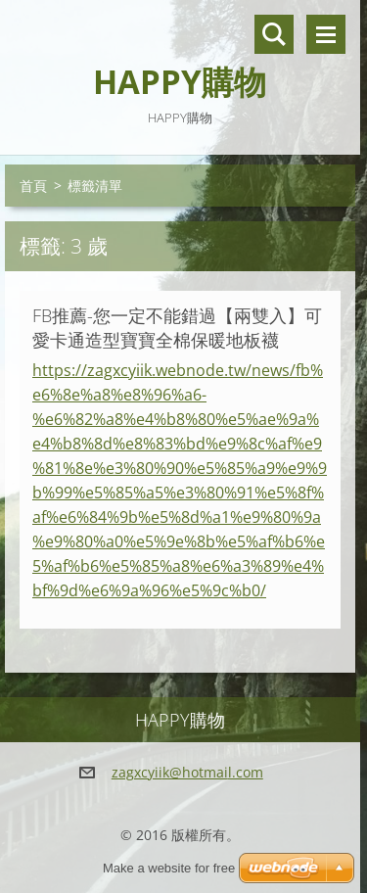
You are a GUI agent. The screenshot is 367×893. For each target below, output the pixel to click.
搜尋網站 (274, 34)
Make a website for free (169, 868)
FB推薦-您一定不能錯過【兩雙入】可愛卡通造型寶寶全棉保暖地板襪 (177, 328)
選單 (325, 34)
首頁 (33, 185)
